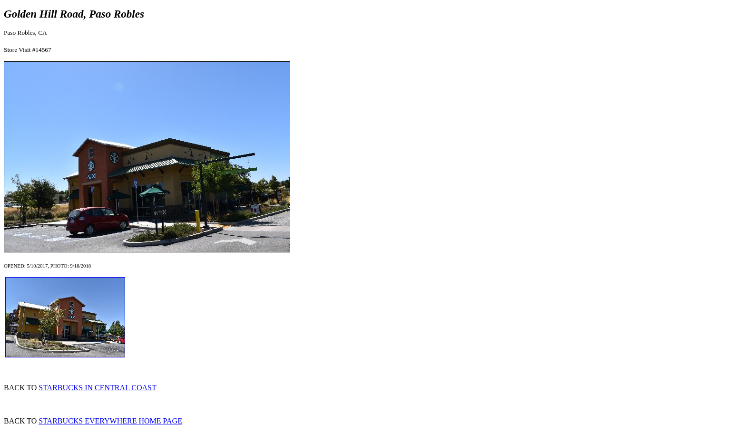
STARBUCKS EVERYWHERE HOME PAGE (110, 421)
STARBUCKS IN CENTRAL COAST (97, 388)
